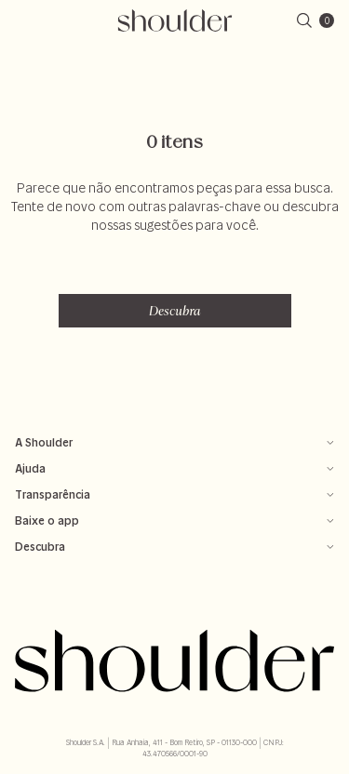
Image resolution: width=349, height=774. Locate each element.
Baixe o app (174, 520)
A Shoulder (174, 442)
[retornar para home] (174, 20)
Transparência (174, 494)
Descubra (175, 310)
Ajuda (174, 468)
